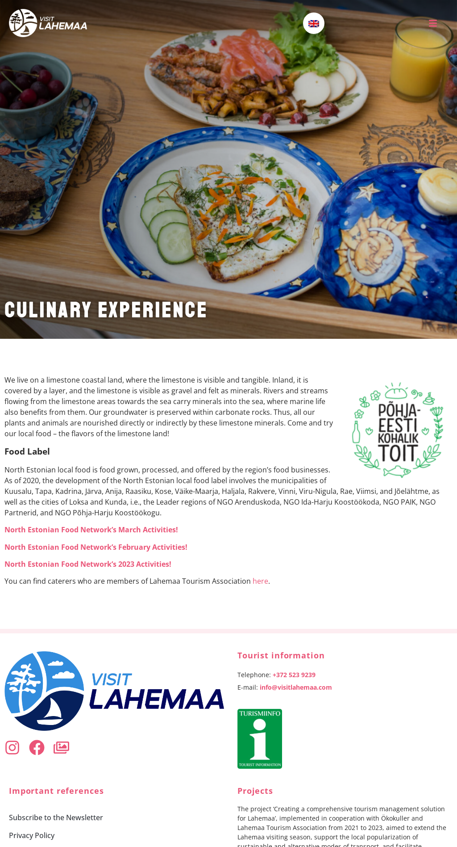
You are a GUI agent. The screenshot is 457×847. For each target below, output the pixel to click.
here (260, 581)
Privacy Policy (31, 835)
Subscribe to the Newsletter (56, 817)
